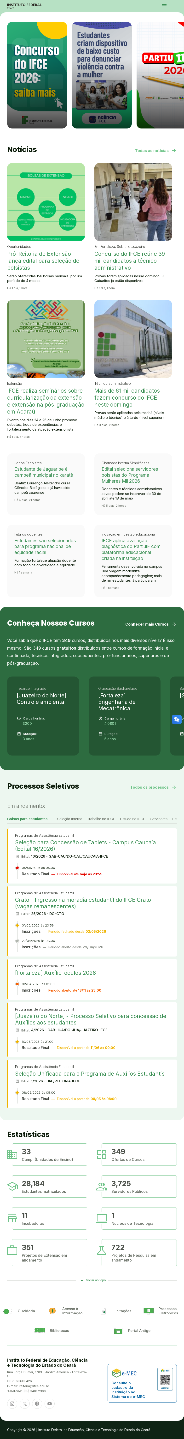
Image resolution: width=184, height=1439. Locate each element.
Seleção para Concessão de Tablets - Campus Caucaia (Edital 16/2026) (85, 845)
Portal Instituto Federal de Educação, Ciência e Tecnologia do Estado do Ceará (29, 6)
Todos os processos (153, 787)
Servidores (158, 819)
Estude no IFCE (132, 819)
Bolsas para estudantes (27, 819)
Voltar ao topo (96, 1280)
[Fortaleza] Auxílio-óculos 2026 (55, 972)
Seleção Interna (69, 819)
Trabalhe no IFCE (101, 819)
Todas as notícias (156, 150)
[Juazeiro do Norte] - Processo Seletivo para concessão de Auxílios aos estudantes (90, 1019)
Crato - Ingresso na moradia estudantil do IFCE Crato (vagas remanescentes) (83, 902)
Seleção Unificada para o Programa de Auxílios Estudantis (90, 1073)
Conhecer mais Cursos (151, 624)
